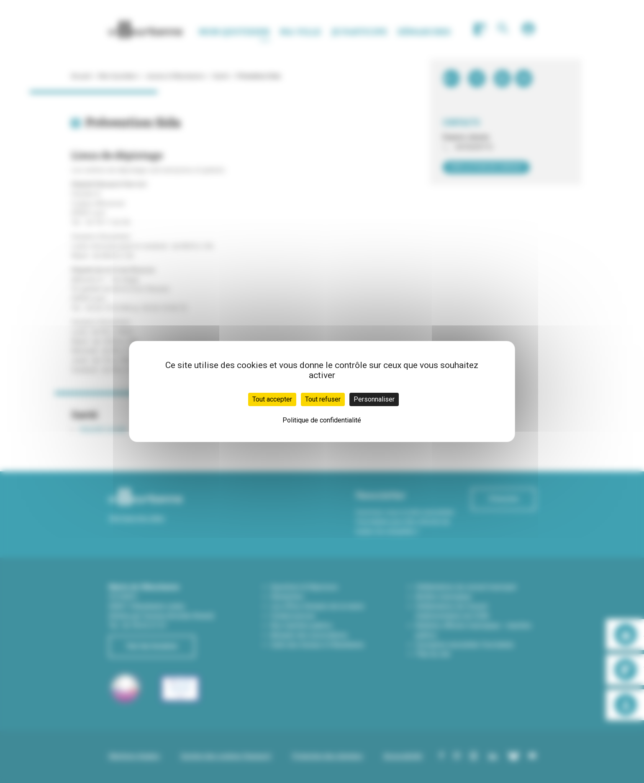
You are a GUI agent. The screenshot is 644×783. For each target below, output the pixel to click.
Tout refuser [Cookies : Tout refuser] (323, 399)
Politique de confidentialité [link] (321, 420)
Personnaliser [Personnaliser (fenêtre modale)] (374, 399)
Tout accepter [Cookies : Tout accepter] (272, 399)
